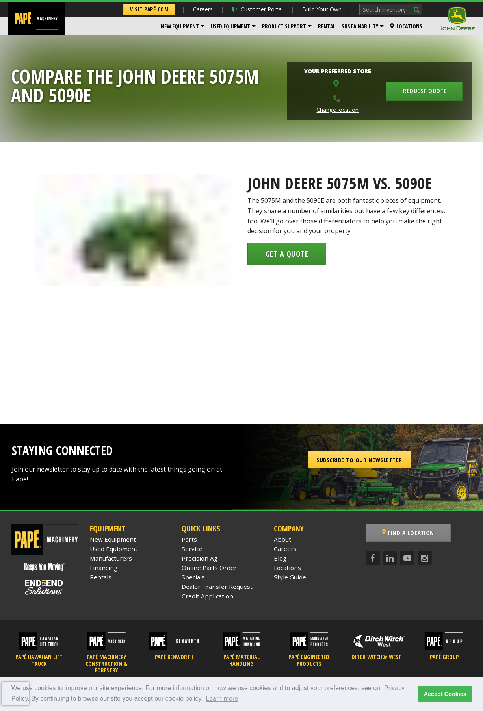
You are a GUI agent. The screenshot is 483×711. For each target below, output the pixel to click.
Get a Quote (287, 254)
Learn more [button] (222, 698)
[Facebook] (373, 558)
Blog (280, 558)
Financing (103, 568)
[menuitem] (183, 26)
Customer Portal (257, 9)
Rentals (100, 577)
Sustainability (360, 26)
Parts (189, 539)
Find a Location (408, 532)
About (282, 539)
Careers (203, 9)
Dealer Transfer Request (217, 586)
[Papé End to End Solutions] (44, 587)
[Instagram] (425, 558)
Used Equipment (230, 26)
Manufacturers (111, 558)
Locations (406, 26)
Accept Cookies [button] (445, 694)
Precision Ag (199, 558)
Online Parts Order (209, 568)
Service (192, 549)
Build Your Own (322, 9)
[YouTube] (407, 558)
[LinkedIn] (390, 558)
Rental (326, 26)
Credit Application (207, 596)
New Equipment (180, 26)
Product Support (284, 26)
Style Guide (290, 577)
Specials (193, 577)
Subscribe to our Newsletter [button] (359, 460)
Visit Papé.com (149, 9)
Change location (337, 109)
